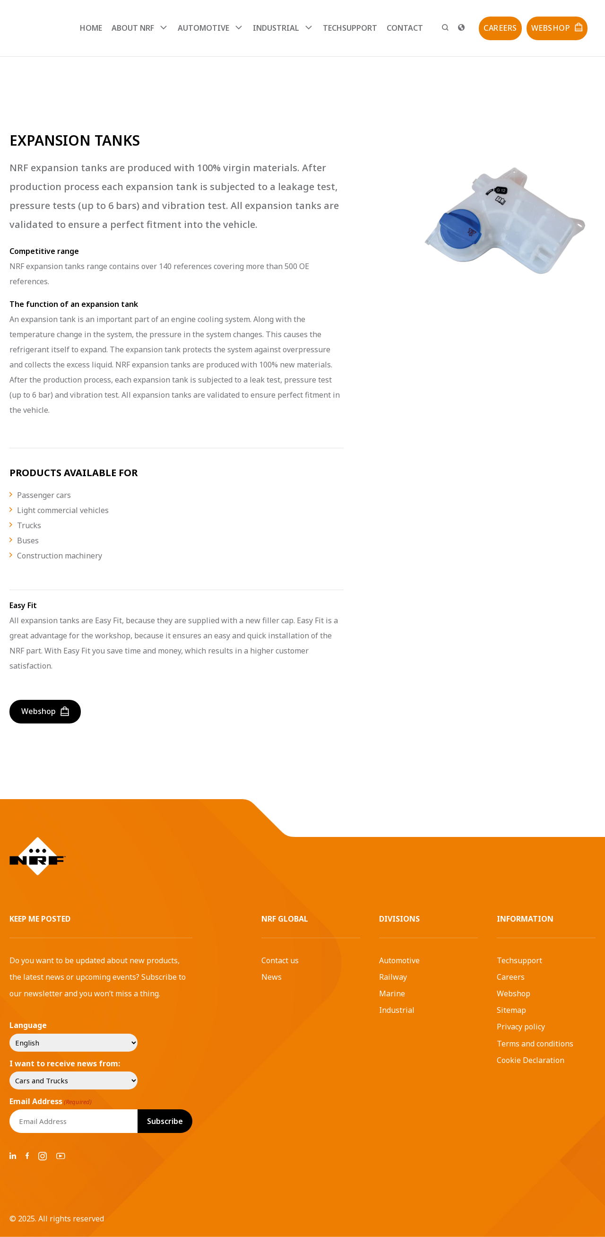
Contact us (280, 960)
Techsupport (350, 28)
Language (28, 1025)
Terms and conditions (535, 1043)
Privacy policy (521, 1026)
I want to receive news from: (64, 1063)
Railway (393, 977)
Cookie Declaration (530, 1060)
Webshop (513, 993)
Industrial (397, 1010)
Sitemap (511, 1010)
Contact (405, 28)
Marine (392, 993)
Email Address (50, 1101)
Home (91, 28)
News (271, 977)
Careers (511, 977)
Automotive (399, 960)
